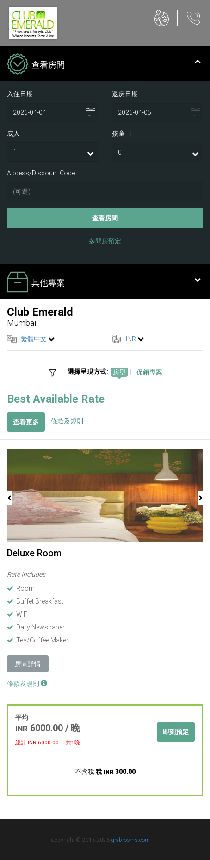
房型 (119, 372)
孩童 (123, 134)
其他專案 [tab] (104, 282)
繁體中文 (34, 339)
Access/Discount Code (41, 173)
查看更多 (26, 422)
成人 (13, 133)
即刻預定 (176, 731)
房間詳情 (28, 663)
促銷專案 (149, 372)
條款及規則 (67, 421)
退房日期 (125, 94)
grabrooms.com (130, 840)
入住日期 (20, 94)
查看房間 (105, 218)
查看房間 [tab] (104, 64)
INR (131, 339)
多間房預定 (105, 241)
